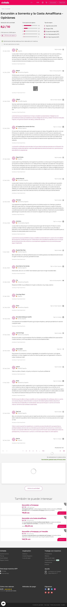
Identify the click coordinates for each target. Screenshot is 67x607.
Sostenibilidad (4, 558)
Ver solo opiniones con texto (11, 44)
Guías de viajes (26, 558)
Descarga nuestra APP (9, 569)
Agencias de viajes (50, 558)
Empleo (47, 564)
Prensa (2, 556)
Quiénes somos (4, 553)
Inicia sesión (53, 2)
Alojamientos (48, 562)
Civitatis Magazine (27, 556)
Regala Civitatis (4, 560)
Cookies (63, 605)
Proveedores (48, 553)
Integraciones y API (50, 560)
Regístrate (62, 2)
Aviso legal (46, 605)
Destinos (24, 553)
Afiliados (47, 556)
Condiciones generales (38, 605)
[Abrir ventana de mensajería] (3, 603)
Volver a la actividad (5, 8)
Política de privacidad (55, 605)
